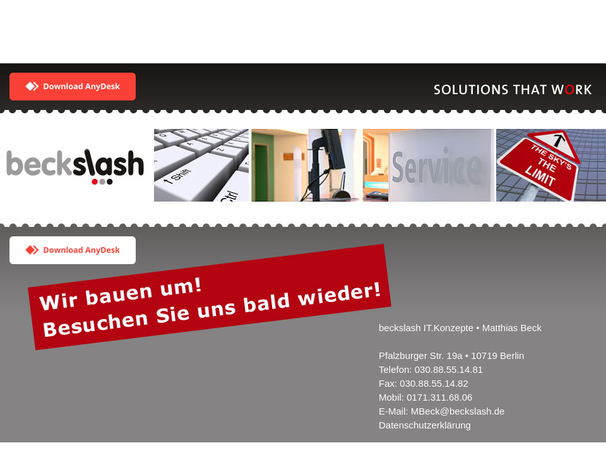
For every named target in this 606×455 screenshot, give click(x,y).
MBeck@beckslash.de (458, 411)
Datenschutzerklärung (425, 425)
